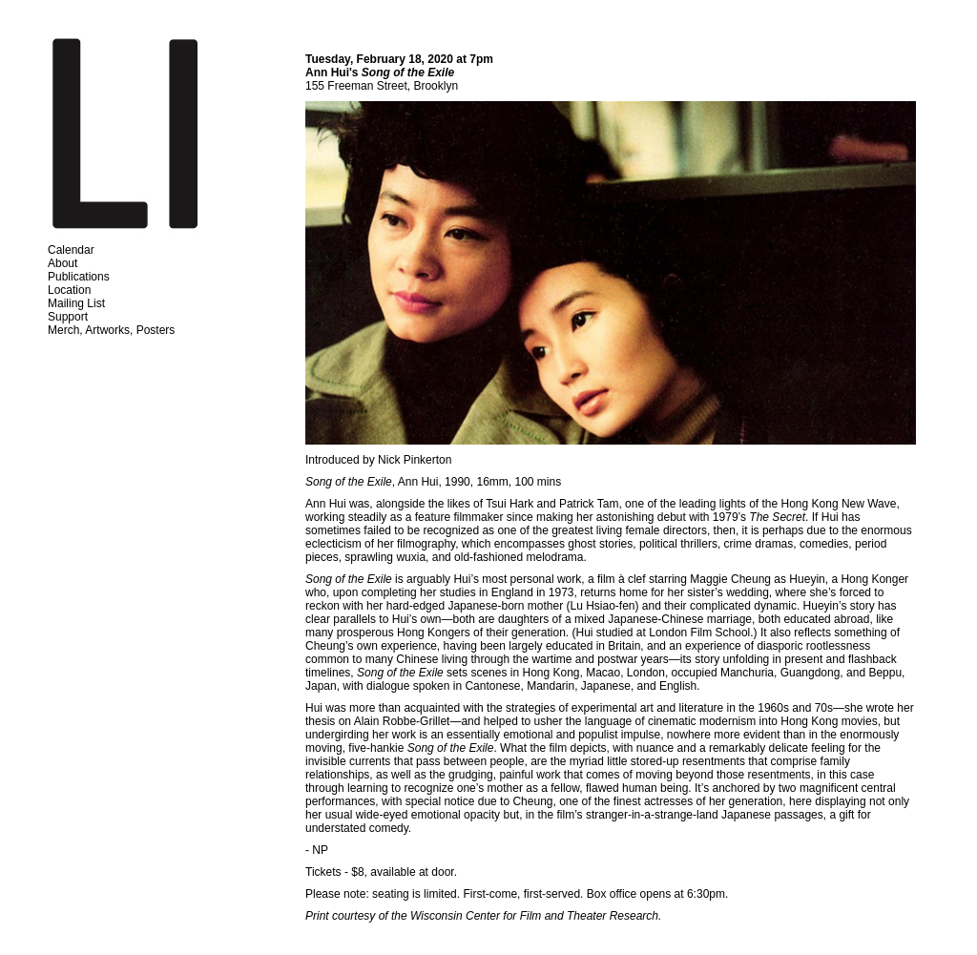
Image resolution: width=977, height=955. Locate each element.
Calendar (71, 250)
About (62, 263)
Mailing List (76, 303)
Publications (79, 276)
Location (69, 290)
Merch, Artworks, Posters (111, 330)
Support (68, 316)
